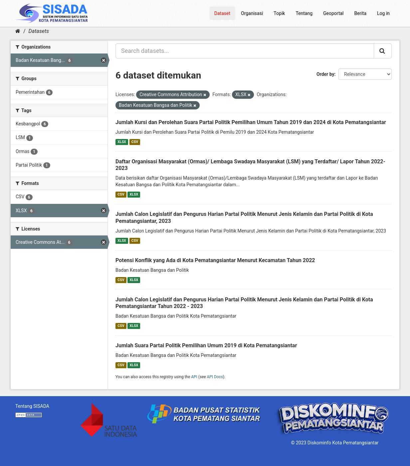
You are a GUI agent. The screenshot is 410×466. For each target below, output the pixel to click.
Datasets (39, 31)
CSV (134, 142)
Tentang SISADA (32, 406)
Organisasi (252, 13)
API (194, 377)
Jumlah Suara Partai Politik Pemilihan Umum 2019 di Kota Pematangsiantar (206, 345)
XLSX (121, 142)
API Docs (215, 377)
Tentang (304, 13)
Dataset (222, 13)
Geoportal (333, 13)
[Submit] (383, 51)
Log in (383, 13)
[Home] (17, 31)
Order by (325, 74)
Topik (279, 13)
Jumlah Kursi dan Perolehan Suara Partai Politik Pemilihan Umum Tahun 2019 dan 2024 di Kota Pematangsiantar (250, 122)
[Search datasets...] (244, 51)
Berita (360, 13)
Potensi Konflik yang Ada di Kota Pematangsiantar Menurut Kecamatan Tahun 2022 (215, 260)
